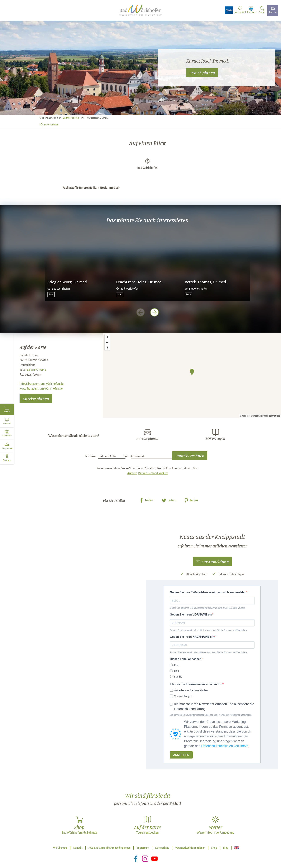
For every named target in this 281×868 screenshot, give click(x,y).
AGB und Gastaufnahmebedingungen (109, 847)
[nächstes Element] (154, 312)
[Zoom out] (107, 342)
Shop (214, 847)
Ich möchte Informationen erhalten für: (196, 684)
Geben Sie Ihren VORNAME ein (191, 614)
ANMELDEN (181, 755)
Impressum (143, 847)
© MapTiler (245, 416)
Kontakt (77, 847)
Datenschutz (162, 847)
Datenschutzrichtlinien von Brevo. (225, 746)
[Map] (192, 375)
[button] (212, 561)
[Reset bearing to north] (107, 347)
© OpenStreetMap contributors (265, 416)
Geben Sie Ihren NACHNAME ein (192, 636)
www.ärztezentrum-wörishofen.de (41, 388)
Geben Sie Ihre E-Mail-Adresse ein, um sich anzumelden (208, 592)
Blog (225, 847)
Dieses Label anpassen (185, 658)
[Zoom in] (107, 337)
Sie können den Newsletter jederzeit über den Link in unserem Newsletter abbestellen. (211, 715)
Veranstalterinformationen (190, 847)
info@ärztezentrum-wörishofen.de (41, 383)
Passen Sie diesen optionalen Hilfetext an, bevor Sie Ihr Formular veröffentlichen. (208, 630)
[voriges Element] (140, 312)
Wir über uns (60, 847)
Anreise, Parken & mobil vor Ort (147, 473)
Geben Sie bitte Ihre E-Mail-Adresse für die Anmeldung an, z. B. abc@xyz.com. (208, 608)
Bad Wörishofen (71, 118)
